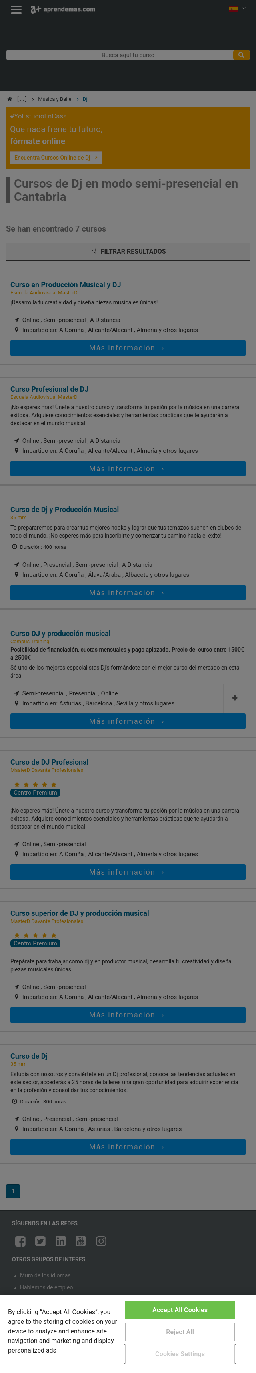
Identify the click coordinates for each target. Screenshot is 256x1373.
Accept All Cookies (180, 1310)
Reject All (180, 1332)
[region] (128, 1334)
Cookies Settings (180, 1354)
